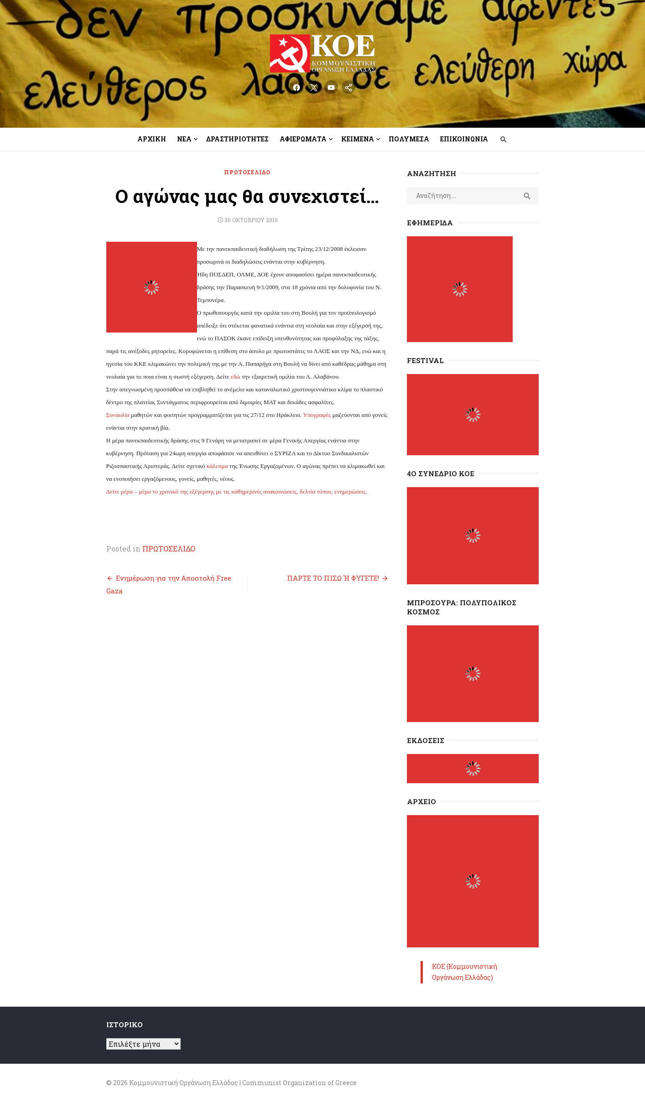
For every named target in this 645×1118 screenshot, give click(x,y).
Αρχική (151, 139)
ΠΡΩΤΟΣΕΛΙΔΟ (245, 172)
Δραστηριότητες (237, 139)
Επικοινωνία (464, 139)
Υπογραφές (310, 414)
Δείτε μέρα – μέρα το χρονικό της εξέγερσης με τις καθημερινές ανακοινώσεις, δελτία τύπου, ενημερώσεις (229, 491)
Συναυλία (110, 414)
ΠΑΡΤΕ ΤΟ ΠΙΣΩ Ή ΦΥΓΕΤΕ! (335, 577)
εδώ (295, 363)
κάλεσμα (173, 466)
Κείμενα (357, 139)
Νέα (184, 139)
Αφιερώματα (303, 139)
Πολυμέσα (409, 139)
